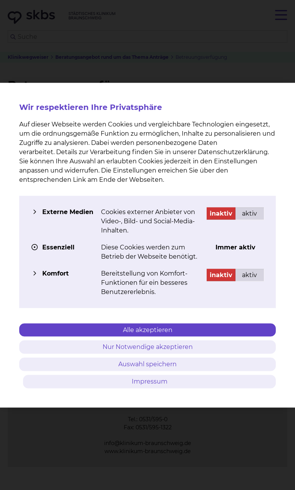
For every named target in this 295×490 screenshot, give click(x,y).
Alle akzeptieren (147, 329)
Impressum (149, 381)
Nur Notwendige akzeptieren (148, 346)
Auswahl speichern (147, 364)
